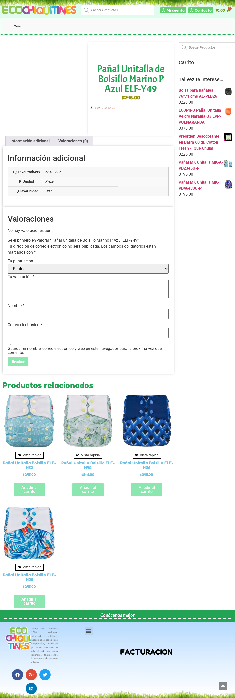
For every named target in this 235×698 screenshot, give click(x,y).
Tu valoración (21, 277)
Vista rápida (29, 455)
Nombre (16, 306)
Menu (14, 26)
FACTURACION (146, 652)
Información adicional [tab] (30, 141)
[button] (89, 631)
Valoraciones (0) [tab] (73, 141)
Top (223, 686)
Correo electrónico (25, 325)
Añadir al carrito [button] (29, 489)
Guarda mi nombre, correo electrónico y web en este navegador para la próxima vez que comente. (85, 351)
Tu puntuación (22, 261)
